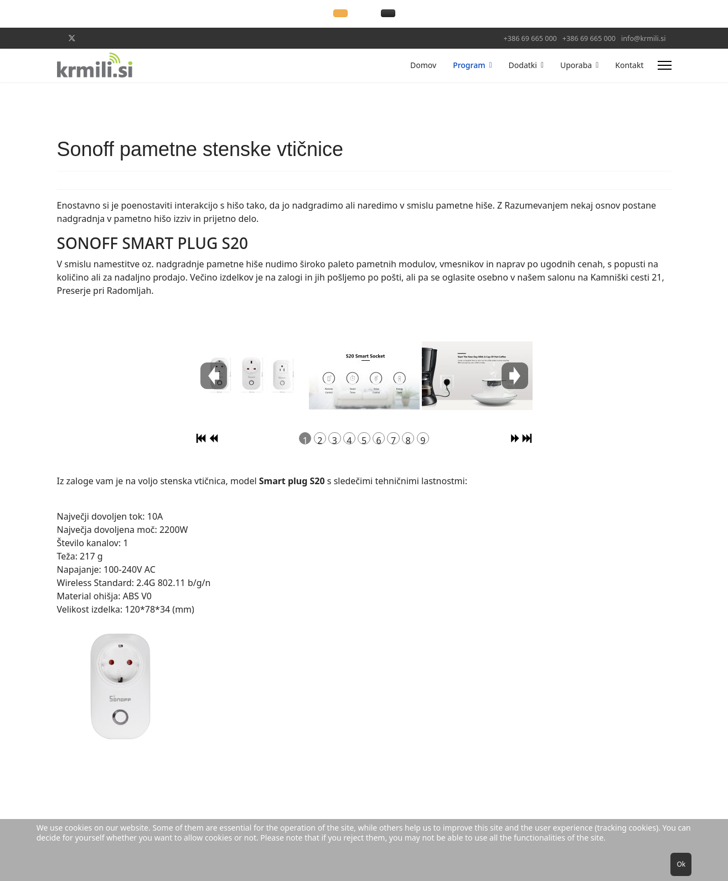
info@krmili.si (643, 38)
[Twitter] (72, 38)
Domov (423, 65)
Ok (681, 864)
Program (469, 65)
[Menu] (665, 65)
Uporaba (576, 65)
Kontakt (629, 65)
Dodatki (523, 65)
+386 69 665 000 (530, 38)
